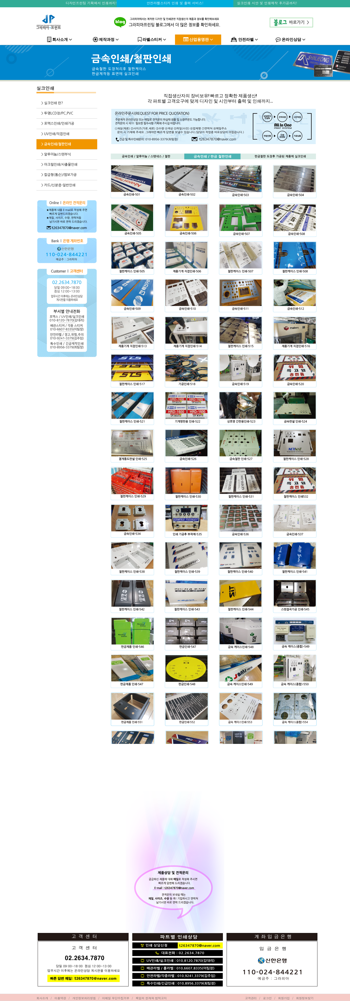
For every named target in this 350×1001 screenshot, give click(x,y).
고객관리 (251, 998)
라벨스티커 (152, 39)
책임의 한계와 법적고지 (151, 998)
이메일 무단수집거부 (115, 998)
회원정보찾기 (305, 998)
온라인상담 (291, 39)
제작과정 (106, 39)
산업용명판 (198, 39)
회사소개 (59, 39)
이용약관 (60, 998)
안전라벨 (244, 39)
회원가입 (284, 998)
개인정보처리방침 (84, 998)
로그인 (267, 998)
